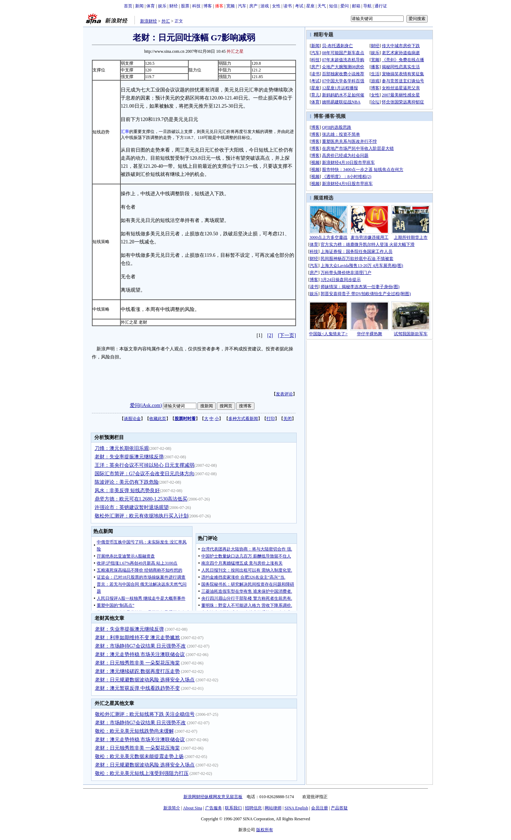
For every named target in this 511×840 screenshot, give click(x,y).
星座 (310, 6)
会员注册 (319, 808)
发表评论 (284, 394)
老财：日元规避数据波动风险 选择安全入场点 (145, 679)
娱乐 (162, 6)
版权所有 (264, 829)
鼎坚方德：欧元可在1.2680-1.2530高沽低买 (141, 499)
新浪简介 (171, 808)
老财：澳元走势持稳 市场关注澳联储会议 (140, 654)
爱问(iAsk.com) (146, 405)
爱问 (344, 6)
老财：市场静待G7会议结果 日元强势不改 (140, 646)
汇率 (125, 131)
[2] (270, 335)
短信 (333, 6)
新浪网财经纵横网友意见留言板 (212, 796)
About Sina (192, 808)
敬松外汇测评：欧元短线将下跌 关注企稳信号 (145, 714)
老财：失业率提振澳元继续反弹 (129, 456)
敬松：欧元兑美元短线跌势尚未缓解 (134, 731)
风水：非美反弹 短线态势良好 (127, 490)
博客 (207, 6)
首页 (128, 6)
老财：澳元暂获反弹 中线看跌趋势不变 (137, 688)
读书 (287, 6)
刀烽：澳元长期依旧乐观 (122, 448)
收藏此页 (157, 418)
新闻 (139, 6)
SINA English (296, 808)
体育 (150, 6)
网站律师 (273, 808)
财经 (173, 6)
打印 (270, 418)
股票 (185, 6)
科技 (196, 6)
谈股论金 (132, 418)
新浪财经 (148, 21)
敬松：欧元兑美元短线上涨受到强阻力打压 (142, 773)
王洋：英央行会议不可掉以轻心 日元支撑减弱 (145, 465)
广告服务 (213, 808)
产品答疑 (339, 808)
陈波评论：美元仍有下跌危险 (127, 482)
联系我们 (233, 808)
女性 (276, 6)
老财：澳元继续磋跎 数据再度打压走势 (137, 671)
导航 (367, 6)
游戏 (264, 6)
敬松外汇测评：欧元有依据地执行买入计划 (141, 515)
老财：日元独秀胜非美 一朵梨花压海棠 (137, 663)
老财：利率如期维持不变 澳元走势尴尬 (137, 637)
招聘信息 (253, 808)
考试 (299, 6)
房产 (253, 6)
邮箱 (356, 6)
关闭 (287, 418)
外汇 (166, 21)
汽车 (242, 6)
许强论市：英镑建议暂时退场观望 (132, 507)
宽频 (230, 6)
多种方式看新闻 (243, 418)
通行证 (380, 6)
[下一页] (287, 335)
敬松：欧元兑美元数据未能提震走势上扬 (139, 756)
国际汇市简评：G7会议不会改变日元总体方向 (144, 473)
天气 (321, 6)
